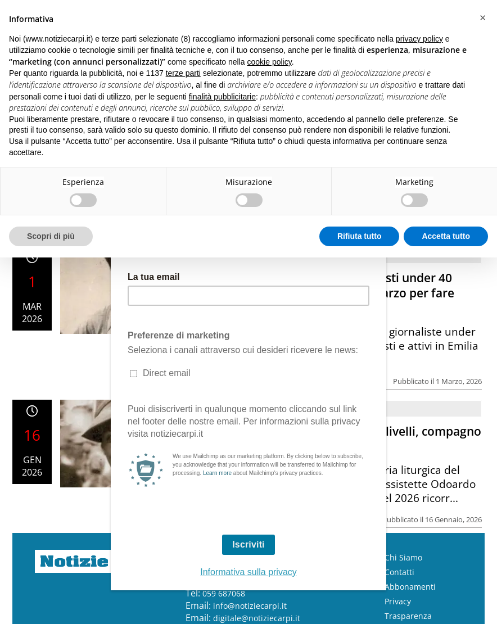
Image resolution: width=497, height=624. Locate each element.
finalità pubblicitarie (222, 96)
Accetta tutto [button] (446, 236)
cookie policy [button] (269, 61)
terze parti (183, 73)
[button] (482, 18)
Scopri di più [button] (51, 236)
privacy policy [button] (419, 38)
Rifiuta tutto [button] (359, 236)
